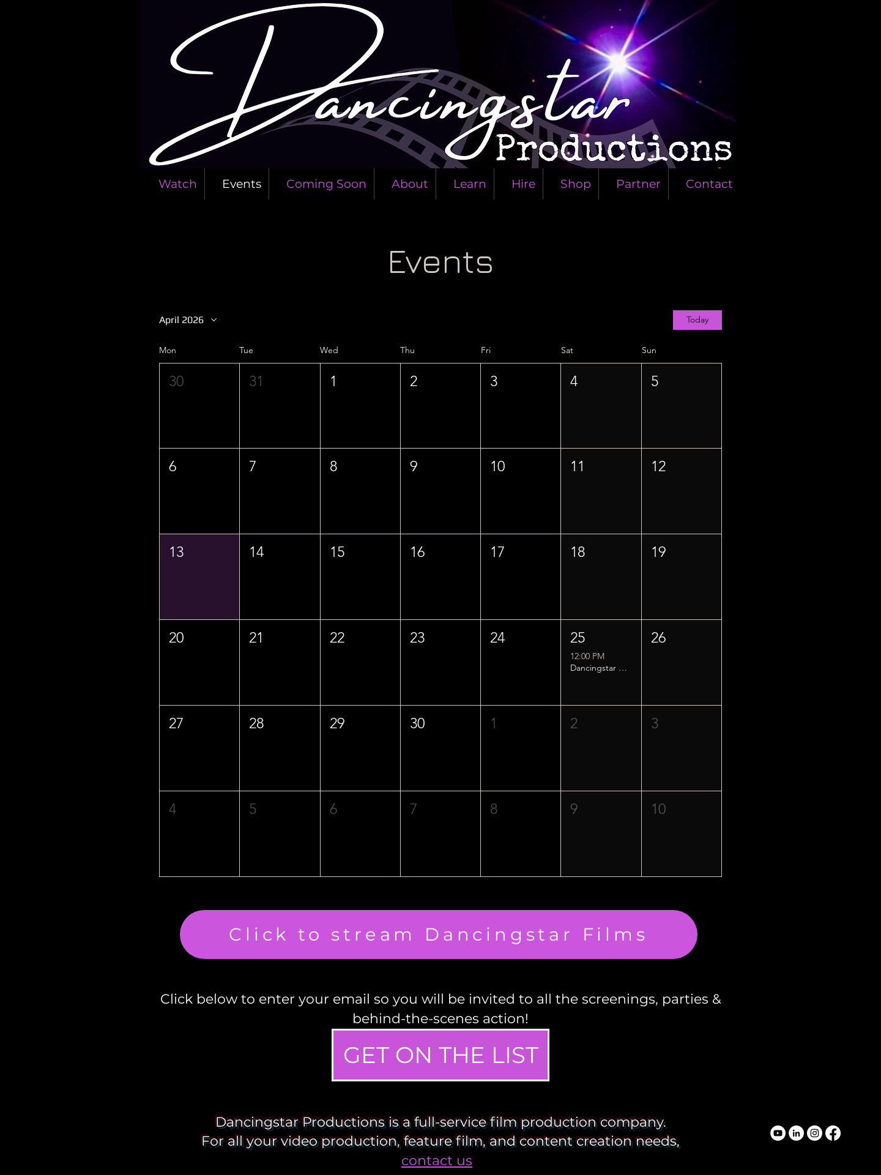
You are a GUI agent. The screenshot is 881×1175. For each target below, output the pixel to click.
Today (697, 320)
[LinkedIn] (796, 1133)
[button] (199, 406)
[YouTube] (778, 1133)
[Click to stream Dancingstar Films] (438, 934)
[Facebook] (833, 1133)
